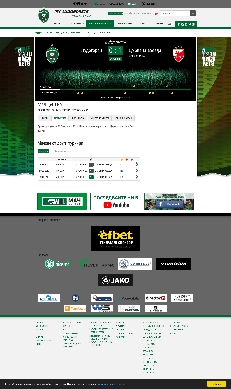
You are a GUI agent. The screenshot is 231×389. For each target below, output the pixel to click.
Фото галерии (42, 326)
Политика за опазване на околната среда (101, 330)
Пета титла (148, 358)
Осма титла (148, 347)
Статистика (105, 33)
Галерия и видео (123, 118)
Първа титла (148, 373)
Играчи (66, 330)
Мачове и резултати (72, 322)
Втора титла (148, 369)
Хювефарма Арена (70, 333)
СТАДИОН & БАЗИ (124, 23)
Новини (39, 322)
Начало (48, 33)
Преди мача (78, 118)
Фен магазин (175, 322)
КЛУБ (142, 23)
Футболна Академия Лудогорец (72, 345)
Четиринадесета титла (153, 326)
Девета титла (149, 344)
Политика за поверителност (113, 384)
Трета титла (148, 365)
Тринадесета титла (152, 330)
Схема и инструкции (179, 326)
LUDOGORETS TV (77, 23)
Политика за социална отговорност (100, 324)
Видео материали (44, 340)
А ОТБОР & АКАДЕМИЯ (98, 23)
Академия (120, 326)
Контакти (146, 13)
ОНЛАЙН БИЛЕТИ (132, 13)
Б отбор (39, 333)
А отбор (39, 330)
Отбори (39, 337)
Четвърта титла (150, 362)
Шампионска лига (62, 151)
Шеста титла (148, 355)
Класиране (67, 326)
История (120, 322)
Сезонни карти (176, 330)
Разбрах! (216, 384)
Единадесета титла (152, 337)
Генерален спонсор (125, 333)
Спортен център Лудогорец (70, 338)
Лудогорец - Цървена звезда (83, 33)
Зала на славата (150, 322)
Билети (44, 118)
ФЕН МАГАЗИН (116, 13)
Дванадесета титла (152, 333)
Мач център (61, 33)
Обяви (39, 344)
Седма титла (148, 351)
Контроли (43, 151)
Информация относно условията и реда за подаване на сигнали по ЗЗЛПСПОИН (100, 340)
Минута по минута (99, 118)
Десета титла (149, 340)
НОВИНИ (57, 23)
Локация (120, 330)
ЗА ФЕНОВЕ (158, 23)
